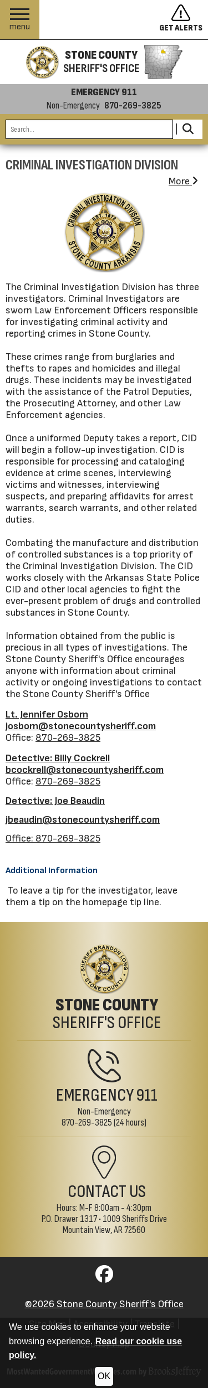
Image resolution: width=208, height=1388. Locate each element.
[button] (19, 19)
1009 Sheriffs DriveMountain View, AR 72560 (115, 1224)
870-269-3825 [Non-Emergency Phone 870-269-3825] (87, 1122)
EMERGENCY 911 (104, 92)
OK (104, 1376)
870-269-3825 (67, 738)
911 (147, 1095)
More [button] (183, 181)
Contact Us (107, 1192)
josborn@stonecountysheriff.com (81, 726)
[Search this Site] (89, 129)
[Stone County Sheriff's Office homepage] (104, 62)
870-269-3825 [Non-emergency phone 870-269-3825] (132, 105)
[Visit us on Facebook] (104, 1277)
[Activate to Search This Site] (187, 129)
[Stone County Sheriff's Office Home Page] (104, 988)
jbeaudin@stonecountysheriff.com (83, 819)
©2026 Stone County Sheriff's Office (104, 1304)
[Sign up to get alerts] (183, 19)
